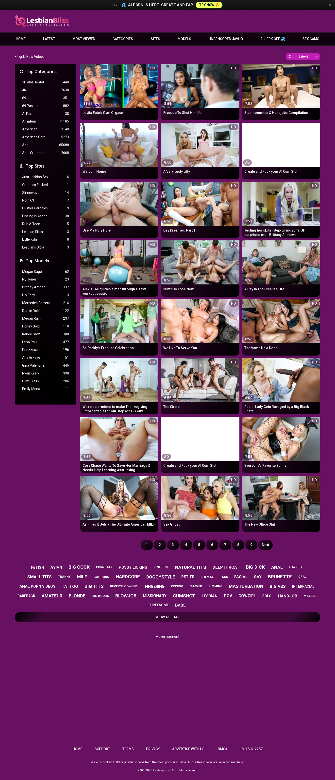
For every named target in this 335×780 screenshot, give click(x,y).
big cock (79, 567)
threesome (158, 605)
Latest (49, 39)
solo (266, 596)
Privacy (153, 749)
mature (310, 596)
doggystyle (160, 576)
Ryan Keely (45, 373)
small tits (39, 576)
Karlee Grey (45, 334)
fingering (155, 586)
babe (180, 605)
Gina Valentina (45, 365)
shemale (208, 577)
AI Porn (45, 114)
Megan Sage (45, 272)
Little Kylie (45, 239)
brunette (280, 576)
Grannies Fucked (45, 185)
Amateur (45, 121)
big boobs (100, 596)
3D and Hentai (45, 82)
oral (302, 576)
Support (102, 749)
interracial (303, 586)
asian (56, 567)
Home (21, 39)
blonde (77, 595)
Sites (155, 39)
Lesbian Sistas (45, 232)
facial (241, 577)
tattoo (70, 586)
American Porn (45, 137)
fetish (37, 567)
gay (258, 577)
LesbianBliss (162, 770)
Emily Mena (45, 389)
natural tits (190, 567)
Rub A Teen (45, 224)
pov (228, 595)
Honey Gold (45, 326)
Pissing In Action (45, 216)
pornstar (104, 567)
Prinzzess (45, 350)
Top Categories (41, 71)
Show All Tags (168, 617)
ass (225, 577)
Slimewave (45, 193)
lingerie (161, 567)
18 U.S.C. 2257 (251, 749)
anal (277, 567)
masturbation (246, 586)
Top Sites (35, 166)
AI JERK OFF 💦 (272, 39)
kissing (177, 586)
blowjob (125, 596)
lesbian (210, 596)
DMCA (222, 749)
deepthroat (226, 567)
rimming (215, 586)
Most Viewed (83, 39)
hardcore (128, 576)
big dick (255, 567)
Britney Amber (45, 287)
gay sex (296, 567)
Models (184, 39)
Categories (123, 39)
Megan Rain (45, 318)
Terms (128, 749)
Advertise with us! (188, 749)
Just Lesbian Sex (45, 177)
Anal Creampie (45, 153)
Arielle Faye (45, 358)
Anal (45, 145)
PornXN (45, 200)
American (45, 129)
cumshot (184, 596)
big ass (278, 586)
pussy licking (133, 567)
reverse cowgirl (124, 586)
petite (187, 577)
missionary (155, 595)
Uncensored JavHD (226, 39)
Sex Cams (310, 39)
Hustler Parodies (45, 208)
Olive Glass (45, 381)
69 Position (45, 106)
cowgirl (247, 595)
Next (265, 545)
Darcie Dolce (45, 311)
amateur (52, 595)
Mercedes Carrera (45, 303)
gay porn (101, 577)
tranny (64, 576)
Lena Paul (45, 342)
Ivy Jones (45, 279)
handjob (287, 595)
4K (45, 90)
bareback (26, 596)
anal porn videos (37, 586)
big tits (94, 586)
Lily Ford (45, 295)
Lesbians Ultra (45, 247)
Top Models (37, 260)
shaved (196, 586)
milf (82, 576)
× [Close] (330, 5)
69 (45, 98)
